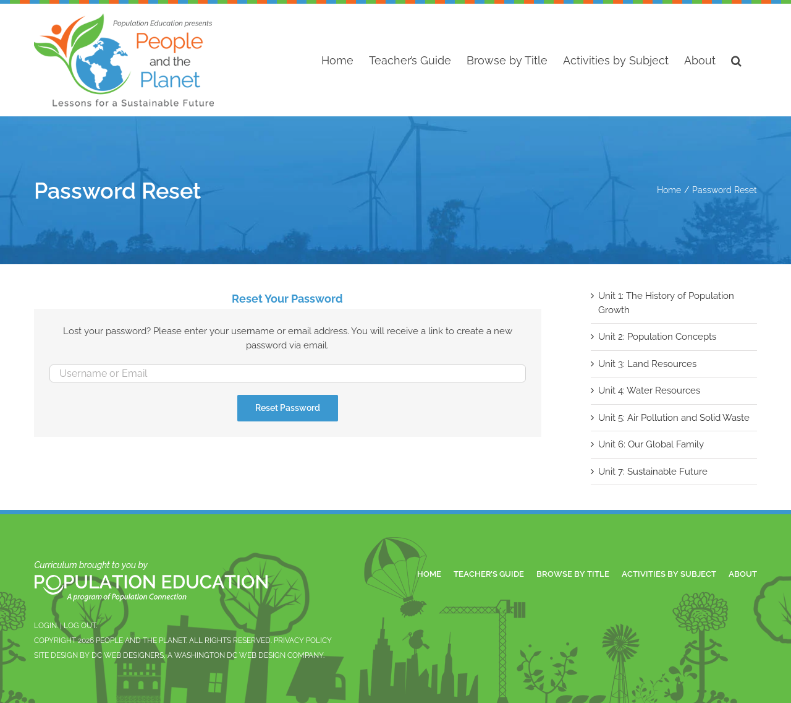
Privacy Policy (303, 640)
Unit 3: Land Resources (647, 363)
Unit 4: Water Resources (649, 390)
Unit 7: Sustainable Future (653, 471)
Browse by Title (572, 574)
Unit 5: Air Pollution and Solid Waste (674, 417)
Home (429, 574)
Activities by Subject (669, 574)
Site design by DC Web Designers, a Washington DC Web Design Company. (179, 655)
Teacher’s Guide (489, 574)
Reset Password (287, 408)
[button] (736, 60)
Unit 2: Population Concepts (657, 336)
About (743, 574)
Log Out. (80, 625)
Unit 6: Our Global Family (651, 444)
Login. (46, 625)
